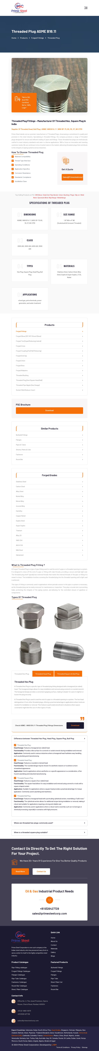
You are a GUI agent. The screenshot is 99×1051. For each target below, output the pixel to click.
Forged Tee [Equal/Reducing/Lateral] (49, 341)
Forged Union (49, 361)
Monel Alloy (49, 501)
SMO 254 (49, 541)
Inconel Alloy (49, 506)
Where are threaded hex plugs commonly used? (49, 823)
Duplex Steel (49, 521)
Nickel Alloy (49, 497)
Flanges (49, 440)
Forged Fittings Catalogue (21, 971)
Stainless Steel (49, 482)
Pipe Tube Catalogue (19, 978)
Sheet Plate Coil (57, 982)
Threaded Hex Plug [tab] (21, 674)
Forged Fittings (37, 38)
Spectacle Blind (43, 198)
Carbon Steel (49, 487)
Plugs (72, 195)
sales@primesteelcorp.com (49, 913)
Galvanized (49, 555)
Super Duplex (49, 526)
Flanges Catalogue (18, 975)
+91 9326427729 (49, 908)
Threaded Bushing (49, 376)
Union (61, 195)
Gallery (53, 952)
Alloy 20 (49, 536)
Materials (54, 948)
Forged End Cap (49, 356)
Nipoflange (52, 198)
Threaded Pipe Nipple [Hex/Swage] (49, 385)
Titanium (49, 531)
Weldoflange (61, 198)
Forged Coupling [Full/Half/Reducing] (49, 351)
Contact (54, 945)
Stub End (46, 195)
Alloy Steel (49, 492)
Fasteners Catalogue (19, 982)
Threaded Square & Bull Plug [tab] (68, 674)
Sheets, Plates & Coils (49, 450)
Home (14, 38)
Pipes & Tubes (49, 445)
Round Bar (49, 459)
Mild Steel (49, 550)
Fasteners (49, 455)
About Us (54, 941)
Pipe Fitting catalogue (19, 967)
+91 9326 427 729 (24, 1014)
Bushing (66, 195)
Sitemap (84, 1047)
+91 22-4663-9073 (24, 1011)
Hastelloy (49, 511)
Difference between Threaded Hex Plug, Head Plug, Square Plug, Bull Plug (49, 738)
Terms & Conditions (63, 1047)
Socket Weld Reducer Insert (49, 390)
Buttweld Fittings (49, 435)
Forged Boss (49, 366)
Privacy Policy (75, 1047)
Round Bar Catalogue (19, 986)
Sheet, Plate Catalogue (20, 989)
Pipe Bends (54, 195)
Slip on (77, 195)
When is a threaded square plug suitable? (49, 832)
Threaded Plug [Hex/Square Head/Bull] (49, 381)
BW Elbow (38, 195)
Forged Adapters (49, 371)
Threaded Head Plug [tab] (43, 674)
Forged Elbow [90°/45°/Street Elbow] (49, 336)
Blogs (53, 956)
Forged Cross (49, 346)
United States (48, 1035)
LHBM (54, 1044)
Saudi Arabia (56, 1030)
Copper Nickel (49, 516)
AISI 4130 (49, 545)
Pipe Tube (54, 978)
